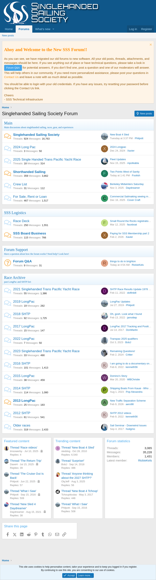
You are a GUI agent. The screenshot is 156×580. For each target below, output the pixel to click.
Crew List (20, 184)
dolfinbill (131, 292)
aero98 (129, 404)
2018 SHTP (21, 314)
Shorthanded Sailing (29, 172)
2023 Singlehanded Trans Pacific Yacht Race (46, 351)
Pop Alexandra (134, 391)
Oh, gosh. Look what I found (126, 314)
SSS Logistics (15, 212)
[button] (53, 29)
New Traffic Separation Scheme (128, 400)
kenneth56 (132, 367)
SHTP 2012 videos (120, 413)
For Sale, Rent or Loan (30, 197)
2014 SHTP (21, 388)
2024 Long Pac (24, 147)
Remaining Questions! (122, 351)
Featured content (16, 441)
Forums (24, 29)
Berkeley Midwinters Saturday (127, 184)
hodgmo (130, 428)
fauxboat (132, 224)
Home (9, 29)
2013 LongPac (24, 401)
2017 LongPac (24, 326)
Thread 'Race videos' (23, 447)
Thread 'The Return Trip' (26, 460)
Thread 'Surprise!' (72, 460)
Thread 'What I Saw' (23, 491)
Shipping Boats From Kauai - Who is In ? (133, 388)
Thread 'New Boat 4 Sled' (77, 447)
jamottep (132, 317)
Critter (129, 354)
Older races (21, 425)
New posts (8, 35)
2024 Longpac (118, 146)
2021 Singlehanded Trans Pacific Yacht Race (46, 289)
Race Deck (21, 221)
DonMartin (132, 329)
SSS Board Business (29, 233)
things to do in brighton (123, 261)
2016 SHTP (21, 363)
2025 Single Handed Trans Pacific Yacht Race (47, 159)
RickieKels (138, 264)
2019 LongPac (24, 301)
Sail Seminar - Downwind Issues (128, 425)
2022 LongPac (24, 339)
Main (8, 123)
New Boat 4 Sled (119, 134)
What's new (42, 29)
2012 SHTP (21, 413)
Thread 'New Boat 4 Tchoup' (79, 491)
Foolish (136, 175)
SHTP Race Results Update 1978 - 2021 (133, 289)
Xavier (130, 150)
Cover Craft (133, 200)
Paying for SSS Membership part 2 (129, 233)
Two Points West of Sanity (125, 171)
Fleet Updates (118, 159)
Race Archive (14, 277)
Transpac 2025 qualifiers (124, 338)
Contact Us (11, 77)
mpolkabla (133, 163)
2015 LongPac (24, 376)
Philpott (139, 138)
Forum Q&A (22, 261)
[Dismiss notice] (150, 45)
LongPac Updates (120, 301)
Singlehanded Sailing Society (36, 135)
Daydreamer (133, 187)
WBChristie (133, 379)
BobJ (128, 342)
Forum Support (16, 249)
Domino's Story (118, 375)
